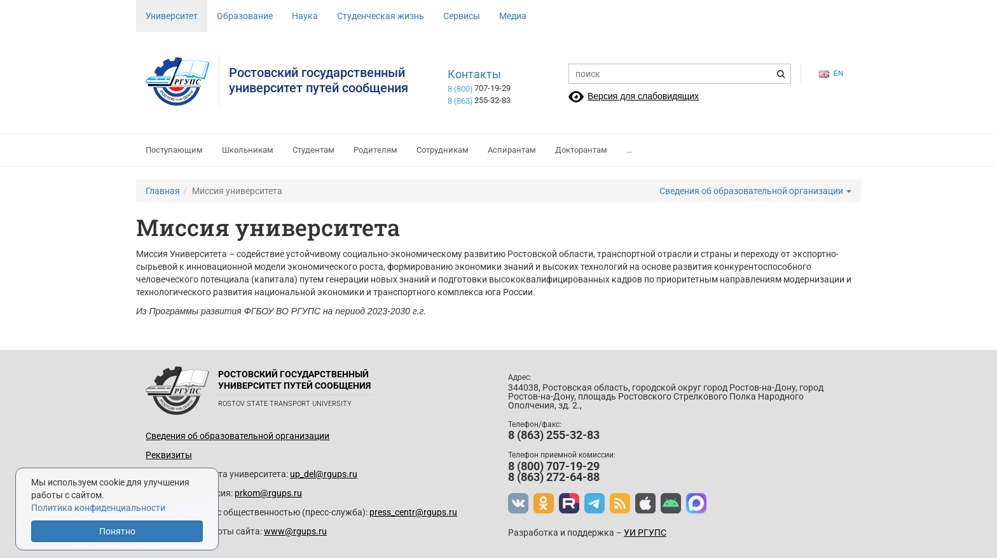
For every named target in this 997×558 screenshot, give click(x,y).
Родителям (375, 150)
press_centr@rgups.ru (413, 512)
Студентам (313, 150)
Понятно (117, 531)
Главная (163, 191)
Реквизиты (169, 455)
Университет (172, 16)
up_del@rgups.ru (323, 474)
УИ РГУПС (645, 532)
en (831, 73)
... (629, 150)
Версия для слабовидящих (643, 96)
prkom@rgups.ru (268, 493)
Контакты (474, 74)
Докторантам (581, 150)
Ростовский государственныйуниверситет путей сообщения (318, 80)
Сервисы (461, 16)
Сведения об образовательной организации (755, 191)
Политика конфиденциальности (98, 508)
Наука (305, 16)
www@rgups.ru (295, 531)
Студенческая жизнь (380, 16)
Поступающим (174, 150)
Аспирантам (512, 150)
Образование (245, 16)
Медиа (512, 16)
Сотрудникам (442, 150)
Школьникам (247, 150)
